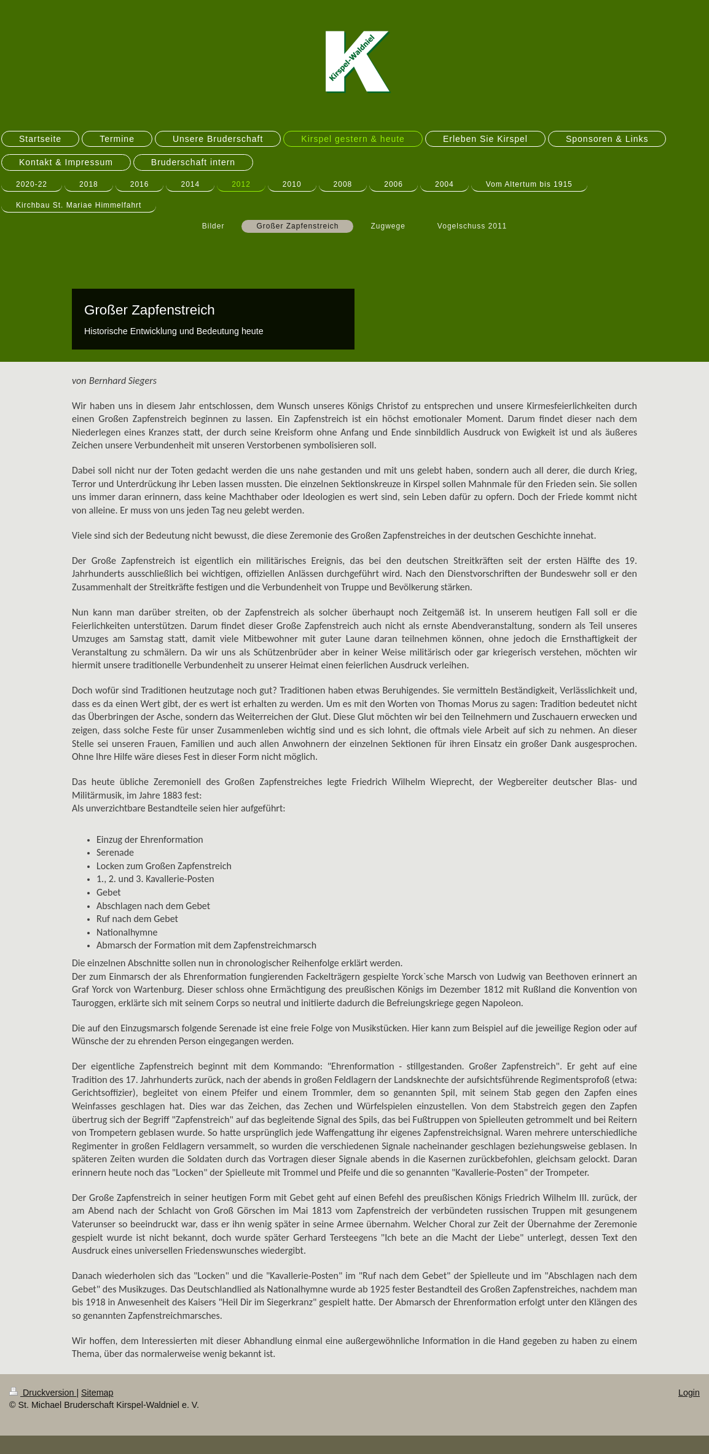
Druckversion (42, 1392)
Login (689, 1392)
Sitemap (97, 1392)
